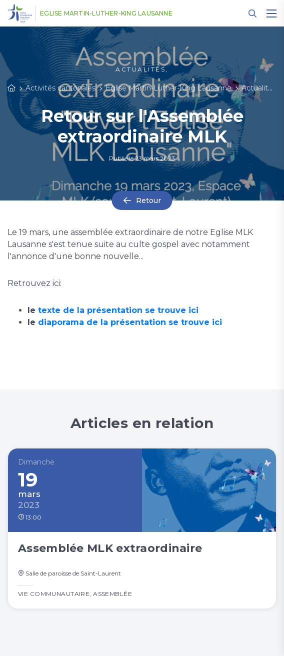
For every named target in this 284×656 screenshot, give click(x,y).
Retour (148, 200)
